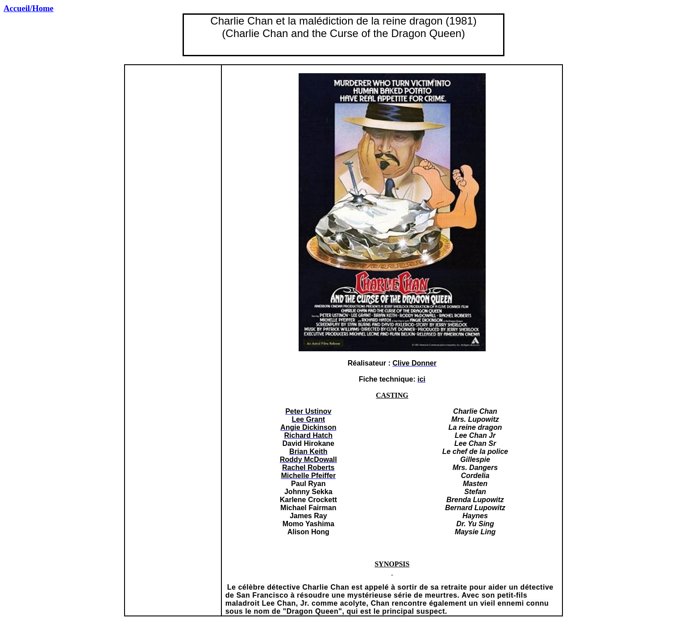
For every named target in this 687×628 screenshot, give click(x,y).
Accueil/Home (29, 8)
